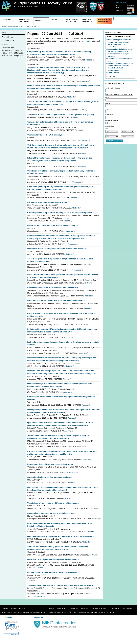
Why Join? (119, 10)
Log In (118, 5)
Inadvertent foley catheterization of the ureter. (47, 202)
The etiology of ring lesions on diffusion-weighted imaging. (53, 503)
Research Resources (87, 20)
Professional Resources (72, 20)
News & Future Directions (25, 20)
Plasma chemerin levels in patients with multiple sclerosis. (53, 287)
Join (117, 7)
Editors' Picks (7, 37)
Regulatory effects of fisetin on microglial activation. (50, 464)
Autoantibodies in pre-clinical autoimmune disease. (50, 477)
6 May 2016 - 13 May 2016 (13, 50)
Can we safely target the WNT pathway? (44, 135)
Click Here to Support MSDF (104, 21)
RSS (128, 10)
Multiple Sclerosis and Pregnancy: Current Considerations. (53, 572)
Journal (107, 103)
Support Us (105, 608)
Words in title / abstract (112, 88)
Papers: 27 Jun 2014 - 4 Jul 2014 (25, 26)
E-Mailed (128, 37)
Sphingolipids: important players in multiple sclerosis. (51, 513)
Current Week (8, 48)
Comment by (109, 114)
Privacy (51, 608)
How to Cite (74, 608)
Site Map (94, 608)
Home (4, 26)
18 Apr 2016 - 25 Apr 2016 (13, 56)
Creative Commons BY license (58, 612)
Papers (38, 20)
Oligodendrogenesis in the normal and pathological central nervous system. (60, 536)
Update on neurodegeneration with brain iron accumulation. (53, 559)
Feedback (130, 5)
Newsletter (130, 8)
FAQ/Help (84, 608)
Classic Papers (8, 41)
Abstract (89, 60)
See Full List (111, 76)
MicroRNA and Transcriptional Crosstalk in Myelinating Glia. (53, 225)
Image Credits (127, 608)
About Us (7, 19)
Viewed (108, 37)
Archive (5, 45)
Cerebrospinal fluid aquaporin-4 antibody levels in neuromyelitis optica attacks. (62, 212)
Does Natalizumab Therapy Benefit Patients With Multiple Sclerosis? (57, 248)
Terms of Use (61, 608)
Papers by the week (112, 120)
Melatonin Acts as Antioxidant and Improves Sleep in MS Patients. (56, 300)
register (88, 41)
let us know (81, 612)
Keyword (108, 109)
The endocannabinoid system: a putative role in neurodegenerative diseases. (61, 585)
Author (107, 97)
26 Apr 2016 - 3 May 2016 (13, 53)
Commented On (118, 37)
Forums (54, 19)
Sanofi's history (113, 72)
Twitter (129, 13)
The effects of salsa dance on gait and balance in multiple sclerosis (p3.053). (60, 114)
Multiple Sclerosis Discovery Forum (42, 4)
